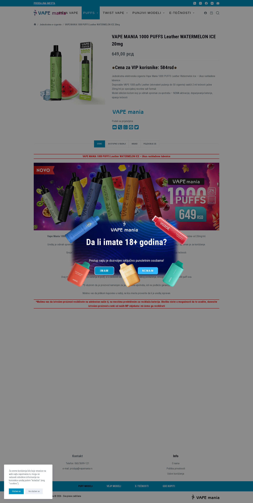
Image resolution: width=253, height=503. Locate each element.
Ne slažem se (34, 491)
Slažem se (16, 491)
